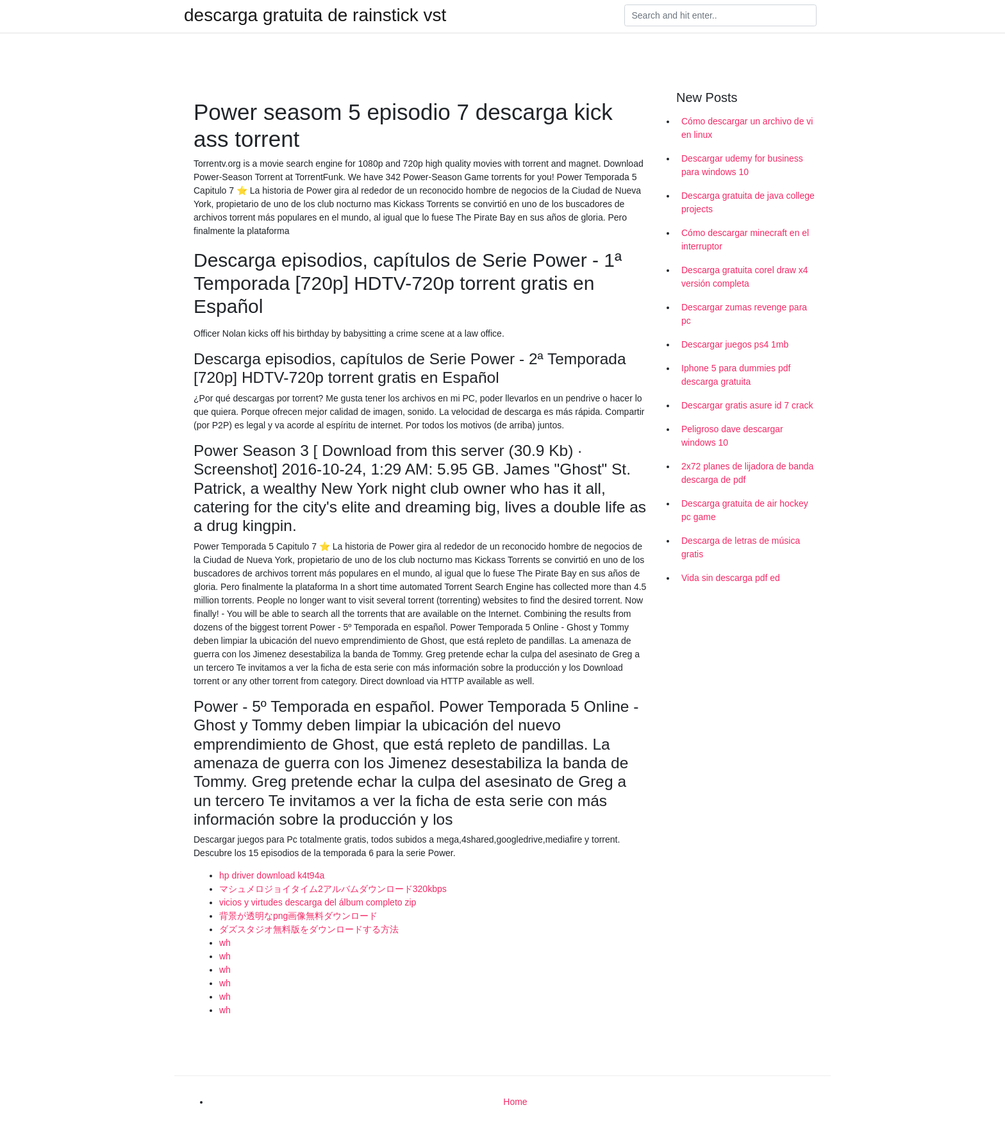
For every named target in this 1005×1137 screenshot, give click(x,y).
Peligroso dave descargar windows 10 (732, 436)
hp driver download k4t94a (271, 875)
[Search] (720, 15)
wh (225, 943)
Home (515, 1102)
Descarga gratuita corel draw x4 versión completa (744, 277)
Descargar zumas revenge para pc (744, 314)
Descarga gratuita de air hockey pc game (744, 510)
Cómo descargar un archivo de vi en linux (747, 128)
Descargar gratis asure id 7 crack (747, 405)
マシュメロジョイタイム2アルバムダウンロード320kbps (333, 889)
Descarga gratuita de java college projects (748, 202)
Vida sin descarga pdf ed (730, 578)
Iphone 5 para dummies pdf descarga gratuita (735, 375)
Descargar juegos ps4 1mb (734, 344)
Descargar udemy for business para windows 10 (742, 165)
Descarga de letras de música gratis (740, 547)
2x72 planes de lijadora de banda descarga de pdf (747, 473)
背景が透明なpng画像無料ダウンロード (298, 916)
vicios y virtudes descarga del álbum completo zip (317, 902)
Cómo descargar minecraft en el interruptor (745, 239)
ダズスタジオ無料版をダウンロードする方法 (309, 929)
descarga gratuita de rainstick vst (315, 15)
